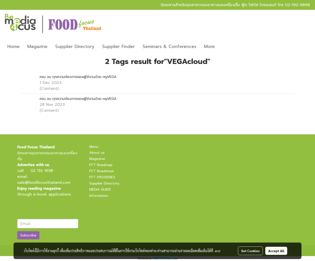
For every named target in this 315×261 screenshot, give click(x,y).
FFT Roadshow (101, 171)
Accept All (276, 250)
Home (13, 46)
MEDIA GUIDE (100, 189)
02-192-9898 (297, 5)
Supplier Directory (74, 46)
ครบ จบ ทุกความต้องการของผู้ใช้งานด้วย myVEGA (78, 76)
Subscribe (28, 235)
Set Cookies (250, 250)
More (209, 46)
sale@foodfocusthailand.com (43, 182)
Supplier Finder (118, 46)
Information (98, 195)
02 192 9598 (42, 170)
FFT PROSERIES (102, 177)
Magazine (37, 46)
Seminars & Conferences (169, 46)
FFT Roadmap (100, 165)
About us (97, 152)
